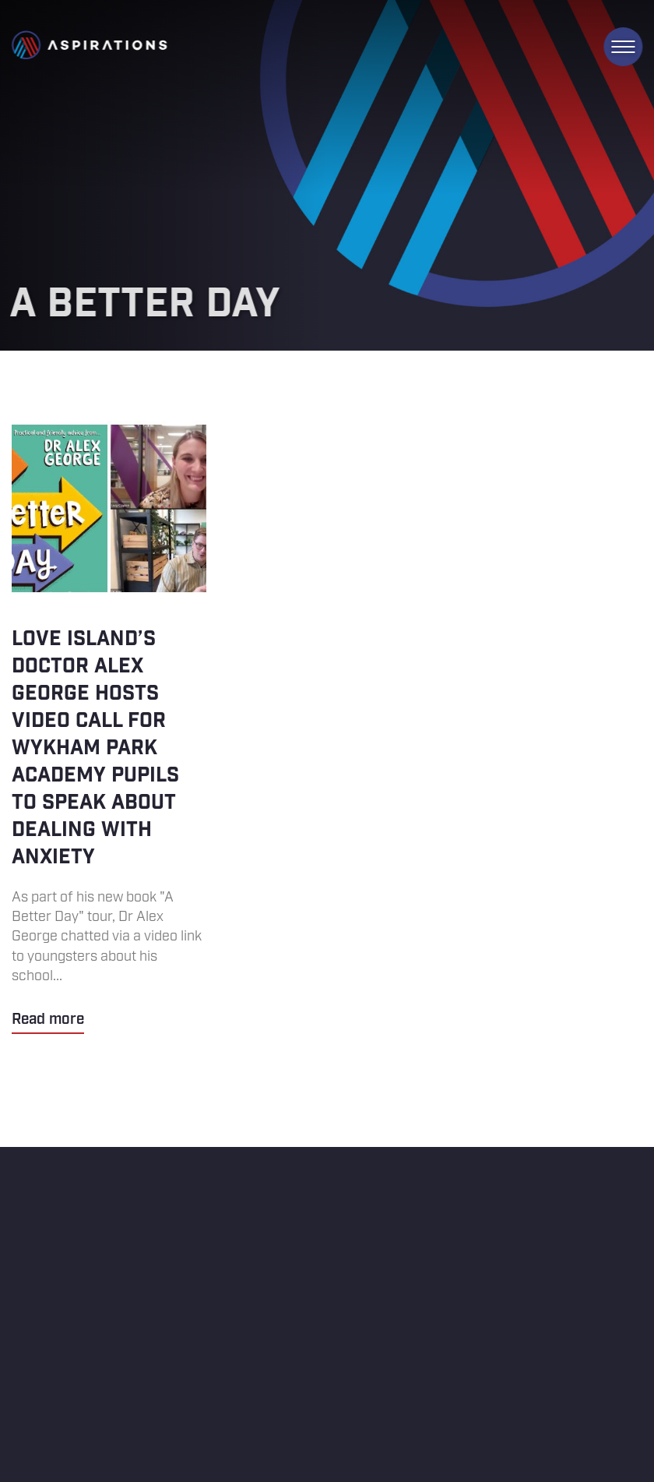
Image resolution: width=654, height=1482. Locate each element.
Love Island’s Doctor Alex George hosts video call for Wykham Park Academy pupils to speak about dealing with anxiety (109, 727)
